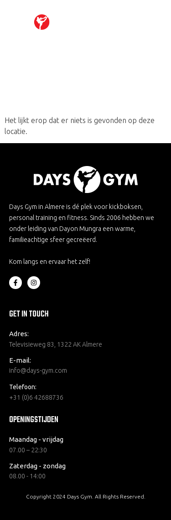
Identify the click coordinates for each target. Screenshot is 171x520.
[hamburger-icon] (149, 22)
